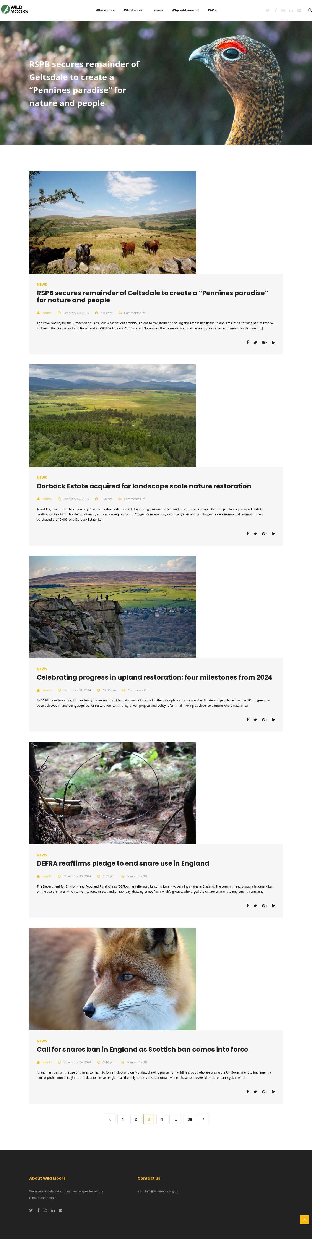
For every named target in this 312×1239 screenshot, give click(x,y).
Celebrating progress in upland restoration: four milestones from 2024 (154, 677)
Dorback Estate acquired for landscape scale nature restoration (144, 486)
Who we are (105, 10)
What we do (133, 10)
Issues (157, 10)
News (42, 284)
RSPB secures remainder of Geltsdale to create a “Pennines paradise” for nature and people (152, 296)
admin (47, 313)
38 (190, 1119)
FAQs (212, 10)
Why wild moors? (185, 10)
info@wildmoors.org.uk (161, 1191)
